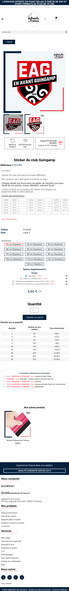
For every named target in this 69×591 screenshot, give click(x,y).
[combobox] (32, 32)
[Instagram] (9, 577)
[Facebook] (3, 577)
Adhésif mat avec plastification (33, 278)
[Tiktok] (22, 577)
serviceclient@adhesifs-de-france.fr (15, 493)
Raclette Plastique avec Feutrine (18, 440)
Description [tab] (6, 171)
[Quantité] (34, 310)
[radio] (13, 244)
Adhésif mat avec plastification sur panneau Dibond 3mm (33, 284)
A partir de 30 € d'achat (47, 143)
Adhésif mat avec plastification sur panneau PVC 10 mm (33, 281)
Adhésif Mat (33, 276)
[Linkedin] (15, 577)
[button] (2, 19)
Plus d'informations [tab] (9, 219)
